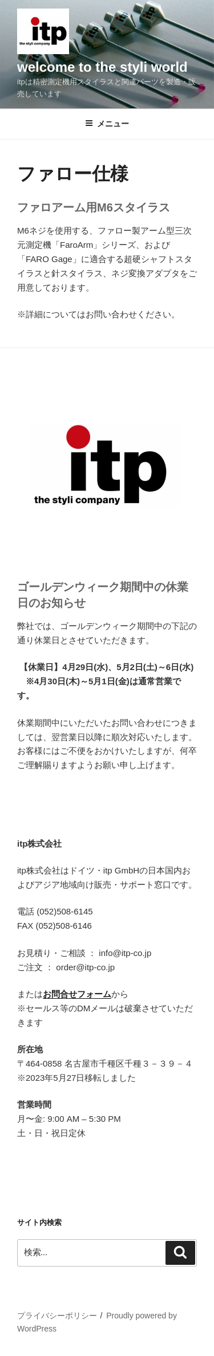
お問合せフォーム (77, 994)
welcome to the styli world (102, 67)
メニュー (107, 123)
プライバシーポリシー (57, 1315)
